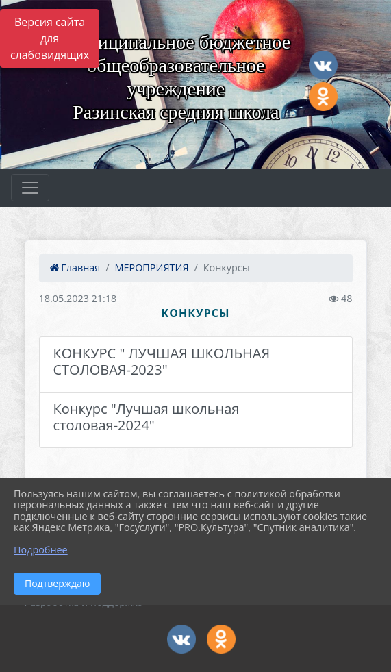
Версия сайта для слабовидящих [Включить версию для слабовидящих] (49, 38)
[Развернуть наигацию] (30, 187)
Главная (75, 267)
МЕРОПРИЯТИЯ (152, 267)
